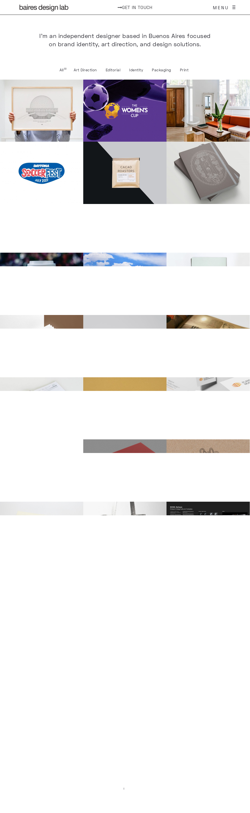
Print (184, 70)
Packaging (161, 70)
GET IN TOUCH (135, 7)
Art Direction (85, 70)
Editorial (113, 70)
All (62, 70)
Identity (136, 70)
